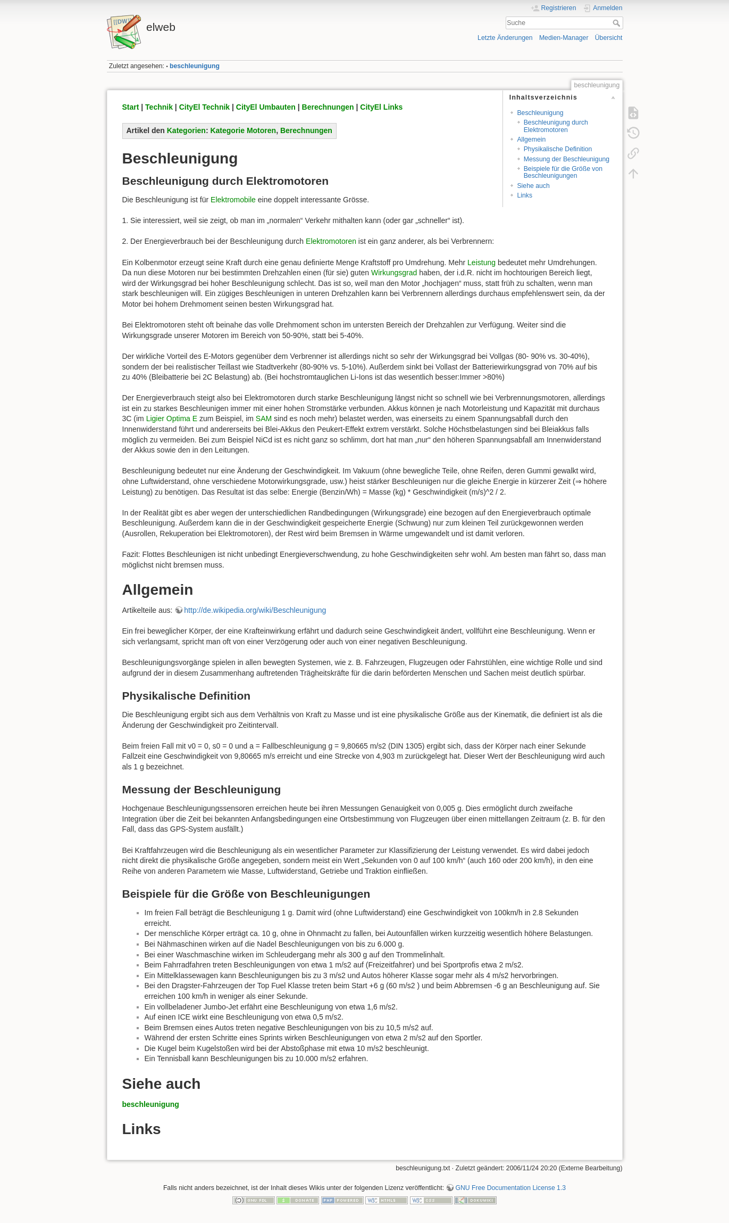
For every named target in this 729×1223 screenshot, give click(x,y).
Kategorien (186, 130)
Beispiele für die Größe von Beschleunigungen (563, 172)
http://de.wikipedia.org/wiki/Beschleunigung (255, 610)
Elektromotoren (331, 241)
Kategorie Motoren (243, 130)
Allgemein (531, 139)
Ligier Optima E (171, 418)
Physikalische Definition (558, 149)
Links (524, 195)
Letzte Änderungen (505, 38)
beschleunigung (195, 66)
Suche (618, 23)
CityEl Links (381, 107)
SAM (264, 418)
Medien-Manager (564, 38)
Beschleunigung (540, 113)
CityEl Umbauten (266, 107)
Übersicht (609, 38)
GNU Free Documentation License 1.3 (510, 1188)
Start (130, 107)
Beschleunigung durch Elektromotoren (556, 126)
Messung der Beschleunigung (566, 159)
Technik (159, 107)
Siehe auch (533, 186)
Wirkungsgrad (394, 272)
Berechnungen (328, 107)
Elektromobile (233, 199)
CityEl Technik (204, 107)
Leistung (481, 262)
